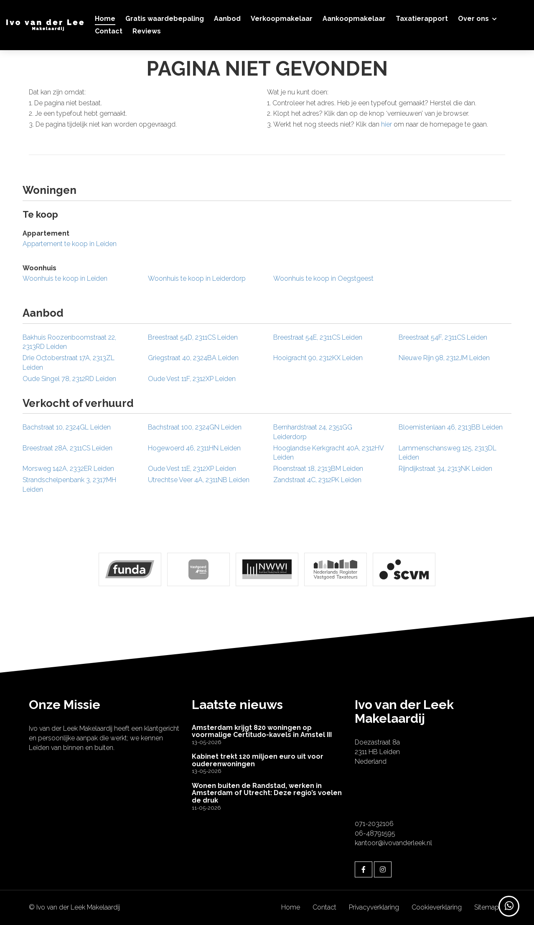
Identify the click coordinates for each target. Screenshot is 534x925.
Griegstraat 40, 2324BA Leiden (193, 358)
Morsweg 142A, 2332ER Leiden (68, 469)
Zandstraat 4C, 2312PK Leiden (317, 480)
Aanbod (227, 19)
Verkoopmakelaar (282, 19)
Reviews (146, 31)
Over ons (477, 19)
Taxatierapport (422, 19)
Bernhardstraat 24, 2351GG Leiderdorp (312, 432)
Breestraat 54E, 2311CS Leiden (317, 337)
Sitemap (486, 907)
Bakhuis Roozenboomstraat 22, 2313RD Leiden (69, 342)
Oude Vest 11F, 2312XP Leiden (192, 379)
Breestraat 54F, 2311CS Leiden (443, 337)
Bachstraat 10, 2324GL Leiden (67, 427)
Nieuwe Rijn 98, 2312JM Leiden (444, 358)
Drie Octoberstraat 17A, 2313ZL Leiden (68, 362)
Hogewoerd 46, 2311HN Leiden (194, 448)
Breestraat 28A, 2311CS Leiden (67, 448)
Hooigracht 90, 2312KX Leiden (318, 358)
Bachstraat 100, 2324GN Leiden (195, 427)
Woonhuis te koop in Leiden (65, 278)
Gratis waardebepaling (164, 19)
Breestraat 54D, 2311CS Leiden (193, 337)
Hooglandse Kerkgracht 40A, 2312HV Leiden (328, 453)
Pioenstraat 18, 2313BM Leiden (318, 469)
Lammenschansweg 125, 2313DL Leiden (447, 453)
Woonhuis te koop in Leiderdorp (197, 278)
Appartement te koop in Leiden (70, 244)
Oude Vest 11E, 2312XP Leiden (192, 469)
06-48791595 (375, 833)
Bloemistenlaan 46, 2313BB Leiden (451, 427)
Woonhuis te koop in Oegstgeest (323, 278)
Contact (108, 31)
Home (105, 19)
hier (386, 124)
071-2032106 (374, 824)
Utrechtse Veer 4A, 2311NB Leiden (198, 480)
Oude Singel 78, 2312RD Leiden (69, 379)
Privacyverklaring (374, 907)
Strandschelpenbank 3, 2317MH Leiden (69, 484)
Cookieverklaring (437, 907)
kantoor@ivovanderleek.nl (393, 843)
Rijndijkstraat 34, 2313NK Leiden (445, 469)
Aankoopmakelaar (354, 19)
